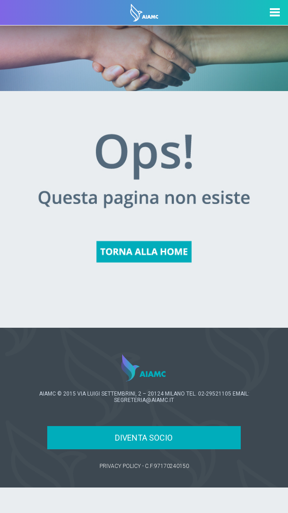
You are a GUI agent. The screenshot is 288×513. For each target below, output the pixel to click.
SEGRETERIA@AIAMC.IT (144, 400)
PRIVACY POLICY (120, 466)
